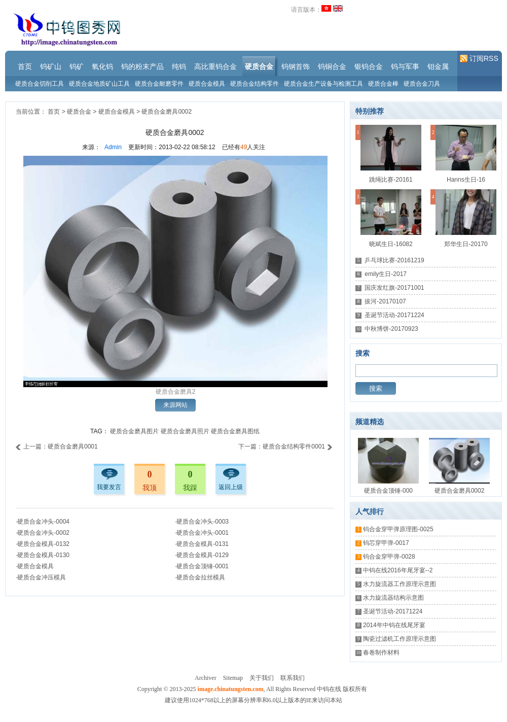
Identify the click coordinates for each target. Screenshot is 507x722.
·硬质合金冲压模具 (41, 577)
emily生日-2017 (386, 274)
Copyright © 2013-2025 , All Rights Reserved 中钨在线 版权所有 (252, 689)
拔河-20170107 (385, 301)
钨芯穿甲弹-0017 (386, 542)
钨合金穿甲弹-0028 (389, 556)
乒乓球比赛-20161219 (394, 260)
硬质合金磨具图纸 (235, 431)
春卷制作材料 (381, 652)
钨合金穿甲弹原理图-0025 (398, 529)
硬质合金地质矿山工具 (99, 83)
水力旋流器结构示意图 (393, 597)
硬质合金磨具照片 (185, 431)
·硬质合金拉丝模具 (200, 577)
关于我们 (261, 677)
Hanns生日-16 (466, 179)
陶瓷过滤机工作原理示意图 (399, 638)
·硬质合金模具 (35, 566)
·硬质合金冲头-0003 (202, 521)
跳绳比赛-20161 (390, 179)
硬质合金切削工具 (39, 83)
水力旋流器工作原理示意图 (399, 584)
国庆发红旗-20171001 (394, 287)
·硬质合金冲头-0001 (202, 532)
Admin (113, 147)
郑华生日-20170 (465, 244)
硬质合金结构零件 (254, 83)
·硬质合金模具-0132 (42, 543)
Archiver (205, 677)
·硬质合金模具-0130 (42, 555)
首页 (54, 111)
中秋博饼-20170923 (391, 328)
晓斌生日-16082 (390, 244)
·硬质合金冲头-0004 (42, 521)
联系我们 (292, 677)
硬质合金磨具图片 (134, 431)
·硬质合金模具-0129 (202, 555)
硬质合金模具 (207, 83)
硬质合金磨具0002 (166, 111)
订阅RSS (479, 58)
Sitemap (233, 677)
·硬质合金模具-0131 (202, 543)
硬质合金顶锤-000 (388, 490)
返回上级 (231, 487)
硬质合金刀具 (422, 83)
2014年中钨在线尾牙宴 (394, 625)
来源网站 (175, 404)
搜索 (375, 388)
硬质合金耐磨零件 (159, 83)
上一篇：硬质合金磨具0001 (57, 446)
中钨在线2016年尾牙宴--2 (397, 570)
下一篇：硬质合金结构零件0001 (285, 446)
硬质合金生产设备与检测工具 (323, 83)
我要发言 (109, 487)
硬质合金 (79, 111)
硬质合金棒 (383, 83)
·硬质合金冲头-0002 (42, 532)
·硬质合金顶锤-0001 (202, 566)
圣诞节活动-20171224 (394, 315)
